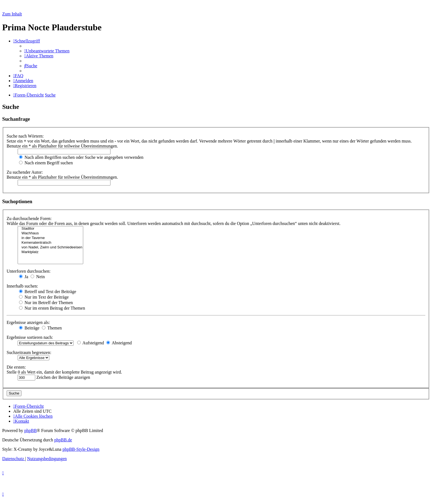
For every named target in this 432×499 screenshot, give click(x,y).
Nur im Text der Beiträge (44, 297)
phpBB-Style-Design (81, 449)
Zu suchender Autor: (25, 172)
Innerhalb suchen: (22, 286)
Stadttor (50, 228)
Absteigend (119, 342)
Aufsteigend (90, 342)
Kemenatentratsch (50, 242)
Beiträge (29, 328)
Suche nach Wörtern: (25, 136)
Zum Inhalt (12, 14)
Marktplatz (50, 252)
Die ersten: (16, 367)
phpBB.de (63, 440)
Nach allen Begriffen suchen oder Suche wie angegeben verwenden (81, 157)
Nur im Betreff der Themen (46, 302)
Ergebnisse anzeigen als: (28, 322)
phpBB (30, 430)
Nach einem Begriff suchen (46, 162)
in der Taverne (50, 238)
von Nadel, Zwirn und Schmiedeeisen (50, 247)
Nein (38, 276)
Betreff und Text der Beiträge (47, 291)
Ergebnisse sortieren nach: (30, 337)
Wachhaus (50, 233)
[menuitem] (46, 51)
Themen (52, 328)
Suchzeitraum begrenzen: (29, 352)
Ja (23, 276)
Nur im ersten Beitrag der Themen (52, 308)
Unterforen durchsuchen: (29, 271)
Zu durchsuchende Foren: (29, 218)
